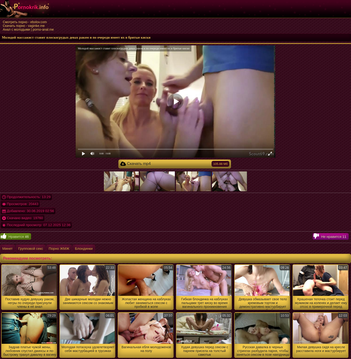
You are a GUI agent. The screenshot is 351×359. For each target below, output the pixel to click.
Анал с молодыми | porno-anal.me (28, 29)
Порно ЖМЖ (59, 248)
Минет (7, 248)
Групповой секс (30, 248)
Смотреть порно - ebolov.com (25, 22)
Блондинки (84, 248)
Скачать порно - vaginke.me (24, 26)
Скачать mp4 (174, 164)
